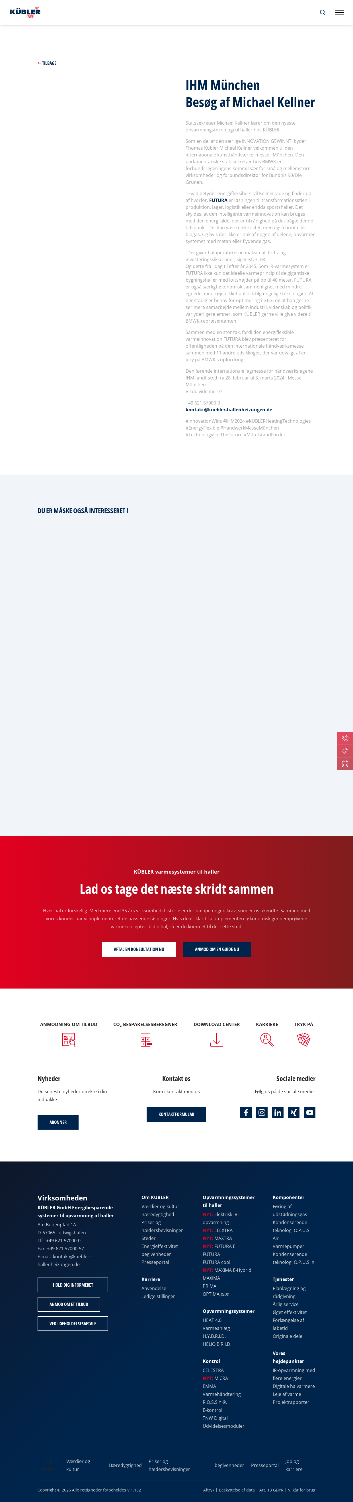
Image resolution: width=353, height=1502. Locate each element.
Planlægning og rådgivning (289, 1292)
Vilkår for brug (301, 1490)
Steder (148, 1238)
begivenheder (156, 1254)
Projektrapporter (291, 1402)
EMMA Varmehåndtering (222, 1390)
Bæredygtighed (157, 1214)
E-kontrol (212, 1410)
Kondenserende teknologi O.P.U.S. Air (292, 1230)
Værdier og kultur (160, 1206)
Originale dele (287, 1336)
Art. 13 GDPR (271, 1490)
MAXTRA (217, 1238)
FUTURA (218, 200)
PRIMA (209, 1286)
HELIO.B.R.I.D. (217, 1344)
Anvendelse (153, 1288)
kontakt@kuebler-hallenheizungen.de (229, 410)
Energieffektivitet (159, 1246)
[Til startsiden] (24, 12)
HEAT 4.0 (212, 1320)
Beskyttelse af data (237, 1490)
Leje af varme (287, 1394)
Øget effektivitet (290, 1312)
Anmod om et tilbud (69, 1304)
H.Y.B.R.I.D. (214, 1336)
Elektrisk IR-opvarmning (221, 1218)
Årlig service (286, 1304)
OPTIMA (216, 1294)
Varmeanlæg (216, 1328)
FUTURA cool (216, 1262)
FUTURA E (219, 1246)
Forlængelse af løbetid (288, 1324)
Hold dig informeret (73, 1285)
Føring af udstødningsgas (290, 1210)
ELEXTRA (218, 1230)
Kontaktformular (176, 1114)
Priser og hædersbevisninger (162, 1226)
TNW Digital (215, 1418)
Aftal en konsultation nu (139, 949)
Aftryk (208, 1490)
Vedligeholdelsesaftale (73, 1324)
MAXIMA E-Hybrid (227, 1270)
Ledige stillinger (158, 1296)
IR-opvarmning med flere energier (294, 1374)
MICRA (215, 1378)
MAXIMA (211, 1278)
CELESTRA (213, 1370)
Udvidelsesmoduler (224, 1426)
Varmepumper (288, 1246)
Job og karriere (294, 1465)
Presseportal (155, 1262)
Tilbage (47, 63)
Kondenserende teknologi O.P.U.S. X (293, 1258)
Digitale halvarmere (294, 1386)
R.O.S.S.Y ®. (215, 1402)
